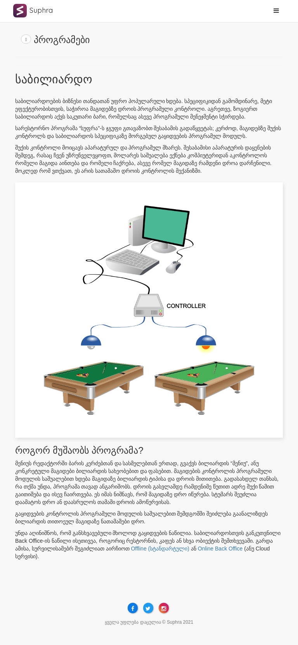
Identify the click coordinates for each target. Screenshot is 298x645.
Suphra (41, 10)
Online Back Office (220, 548)
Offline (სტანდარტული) (160, 548)
